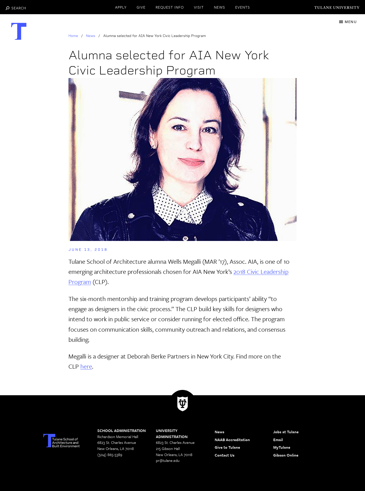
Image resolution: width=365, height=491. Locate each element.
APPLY (120, 7)
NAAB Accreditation (232, 439)
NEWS (219, 7)
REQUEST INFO (170, 7)
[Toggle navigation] (348, 21)
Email (278, 439)
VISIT (199, 7)
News (90, 36)
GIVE (141, 7)
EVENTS (242, 7)
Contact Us (224, 455)
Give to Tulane (227, 447)
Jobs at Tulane (286, 432)
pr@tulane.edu (167, 460)
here (86, 366)
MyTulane (281, 447)
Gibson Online (285, 455)
